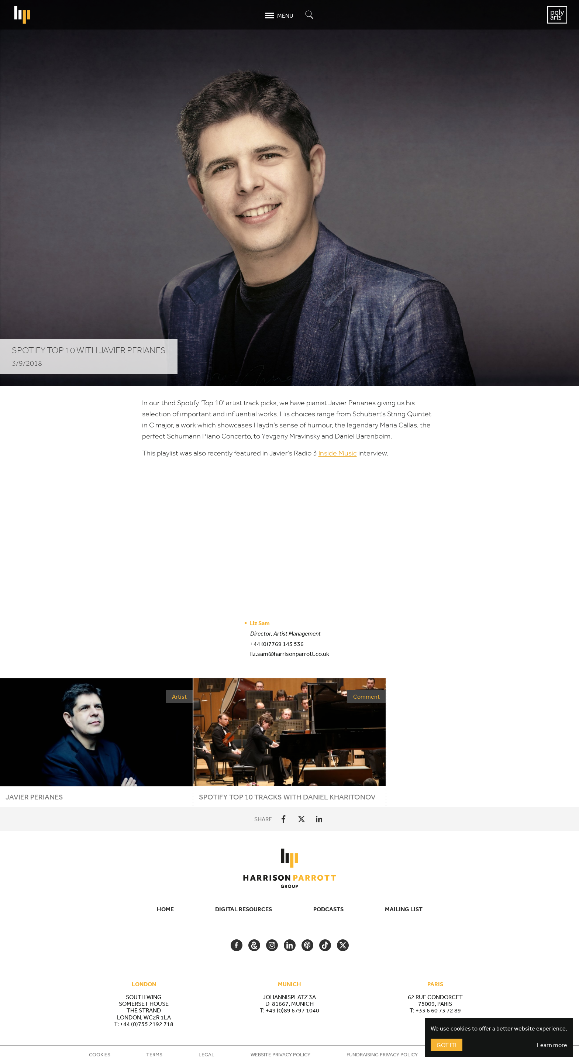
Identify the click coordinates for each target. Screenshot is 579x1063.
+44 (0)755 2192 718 (146, 1024)
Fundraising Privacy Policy (382, 1054)
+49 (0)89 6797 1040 (292, 1010)
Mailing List (404, 909)
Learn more (552, 1045)
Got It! (446, 1045)
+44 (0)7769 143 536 (277, 643)
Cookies (99, 1054)
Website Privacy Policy (280, 1054)
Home (165, 909)
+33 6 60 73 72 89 (438, 1010)
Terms (154, 1054)
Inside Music (337, 453)
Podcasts (328, 909)
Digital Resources (243, 909)
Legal (206, 1054)
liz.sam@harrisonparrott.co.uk (289, 653)
